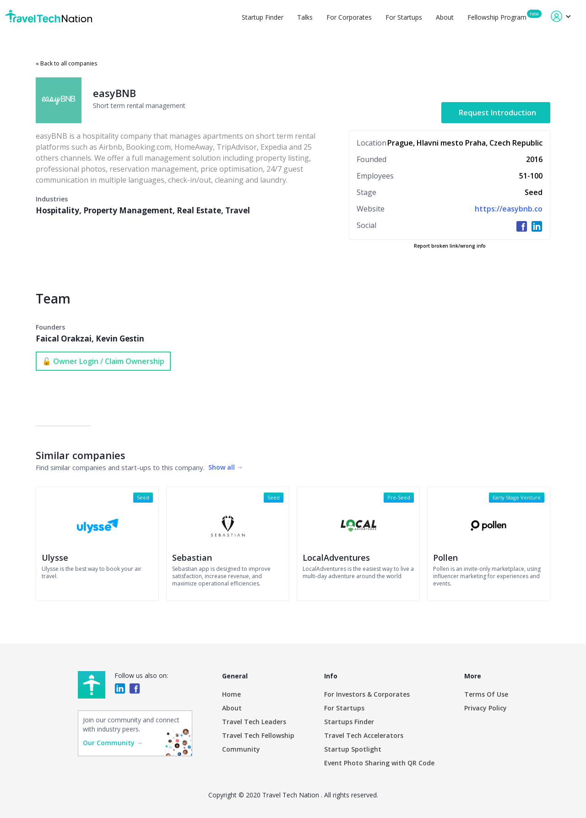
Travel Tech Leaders (254, 721)
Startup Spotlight (352, 749)
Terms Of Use (486, 694)
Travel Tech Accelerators (363, 735)
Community (241, 749)
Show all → (225, 467)
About (445, 17)
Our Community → (113, 742)
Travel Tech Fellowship (258, 735)
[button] (561, 16)
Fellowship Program (496, 17)
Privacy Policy (485, 708)
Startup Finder (262, 17)
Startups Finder (349, 721)
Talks (305, 17)
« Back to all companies (66, 63)
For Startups (403, 17)
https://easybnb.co (509, 208)
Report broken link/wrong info (450, 246)
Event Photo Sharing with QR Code (379, 762)
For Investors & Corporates (367, 694)
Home (231, 694)
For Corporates (349, 17)
